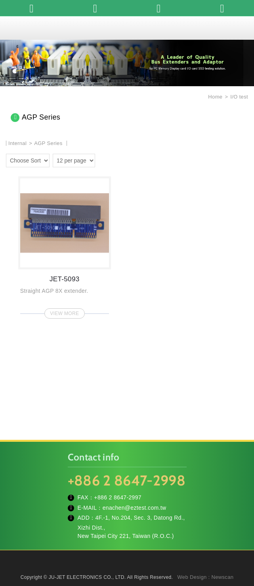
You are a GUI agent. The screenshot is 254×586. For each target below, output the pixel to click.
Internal (17, 143)
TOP (127, 574)
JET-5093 (64, 245)
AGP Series (48, 143)
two (114, 159)
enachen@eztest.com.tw (134, 508)
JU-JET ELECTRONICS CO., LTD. (127, 28)
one (103, 159)
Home (214, 97)
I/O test (239, 97)
